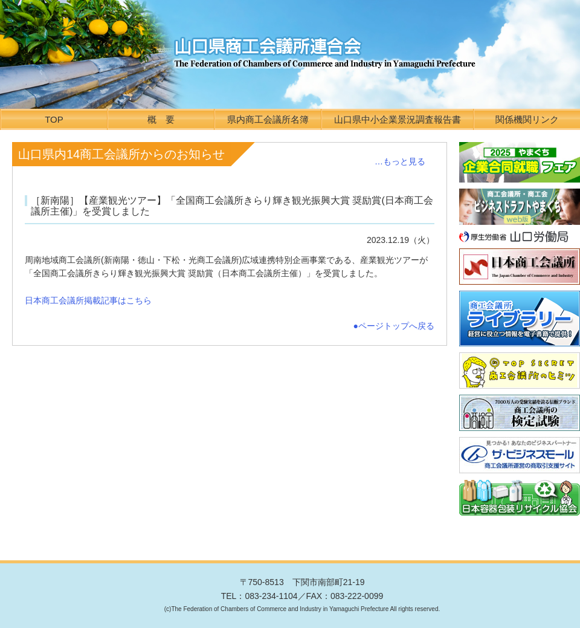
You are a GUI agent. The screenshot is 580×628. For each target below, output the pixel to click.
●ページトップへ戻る (393, 326)
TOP (54, 119)
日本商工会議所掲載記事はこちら (88, 300)
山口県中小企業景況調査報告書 (397, 119)
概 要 (161, 119)
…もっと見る (400, 161)
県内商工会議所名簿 (268, 119)
